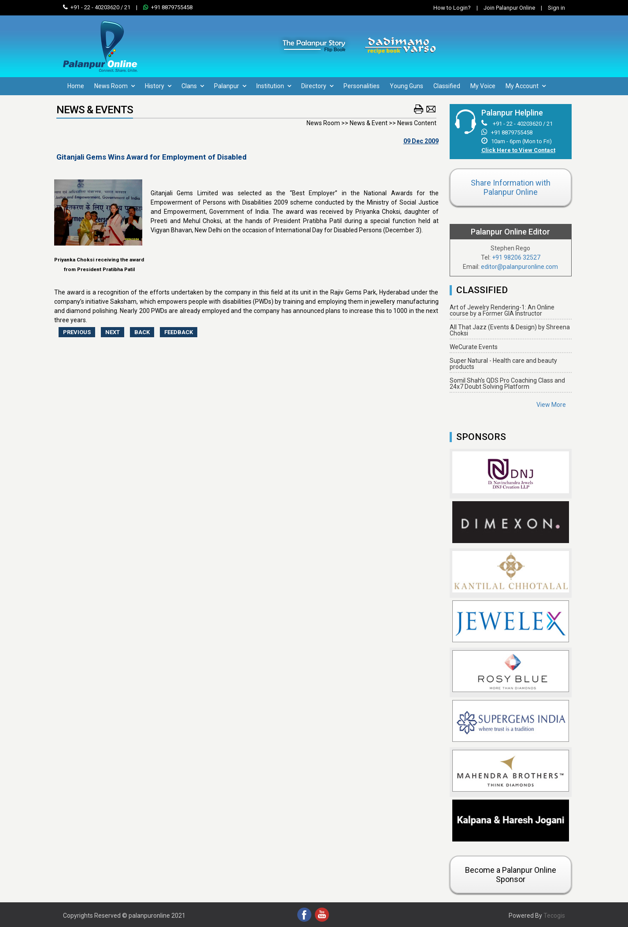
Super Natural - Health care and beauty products (503, 363)
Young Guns (406, 85)
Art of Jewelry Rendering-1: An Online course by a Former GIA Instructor (502, 310)
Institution (273, 85)
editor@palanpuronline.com (519, 266)
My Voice (482, 85)
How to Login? (452, 7)
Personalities (362, 85)
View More (551, 404)
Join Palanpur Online (509, 7)
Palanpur (230, 85)
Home (75, 85)
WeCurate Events (474, 346)
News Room (114, 85)
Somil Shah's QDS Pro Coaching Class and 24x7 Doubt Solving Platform (507, 383)
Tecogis (554, 915)
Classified (446, 85)
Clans (192, 85)
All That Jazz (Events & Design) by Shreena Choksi (510, 330)
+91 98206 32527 (516, 257)
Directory (317, 85)
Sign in (550, 7)
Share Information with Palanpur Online (510, 187)
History (158, 85)
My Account (526, 85)
